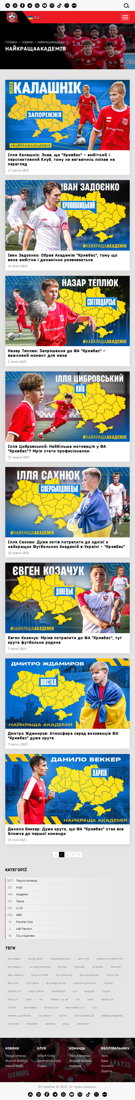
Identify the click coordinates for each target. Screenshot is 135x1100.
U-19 (75, 991)
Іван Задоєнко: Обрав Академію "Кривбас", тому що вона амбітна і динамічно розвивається (62, 257)
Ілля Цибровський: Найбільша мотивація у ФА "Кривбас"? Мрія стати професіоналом (57, 449)
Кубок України (36, 991)
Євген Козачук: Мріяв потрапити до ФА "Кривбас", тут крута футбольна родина (65, 640)
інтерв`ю (108, 983)
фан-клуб (13, 983)
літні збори (32, 983)
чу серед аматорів (40, 967)
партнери (115, 967)
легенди (62, 967)
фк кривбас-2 (15, 967)
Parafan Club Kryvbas (19, 1016)
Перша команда (15, 1056)
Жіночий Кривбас (16, 1061)
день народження (89, 975)
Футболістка (51, 1008)
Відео (104, 1061)
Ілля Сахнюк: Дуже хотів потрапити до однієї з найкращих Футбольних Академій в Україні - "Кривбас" (66, 544)
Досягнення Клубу (49, 1061)
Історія (12, 1008)
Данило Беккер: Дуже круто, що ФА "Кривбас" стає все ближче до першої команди (66, 831)
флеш (66, 1024)
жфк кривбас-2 (16, 975)
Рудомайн (79, 967)
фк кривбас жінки (56, 983)
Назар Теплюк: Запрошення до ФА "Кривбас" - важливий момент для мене (56, 353)
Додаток (106, 1071)
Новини (27, 42)
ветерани (50, 1024)
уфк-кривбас (30, 1008)
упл (78, 999)
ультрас (63, 1016)
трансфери (32, 1024)
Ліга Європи (45, 1016)
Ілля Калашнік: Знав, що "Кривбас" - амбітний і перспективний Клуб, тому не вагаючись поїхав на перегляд (61, 159)
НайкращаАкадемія (51, 42)
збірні (90, 999)
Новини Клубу (14, 1066)
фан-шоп (13, 999)
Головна (11, 42)
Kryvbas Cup (14, 991)
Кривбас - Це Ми (59, 999)
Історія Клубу (46, 1056)
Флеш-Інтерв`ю (39, 975)
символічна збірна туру (110, 959)
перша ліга (113, 975)
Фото (104, 1056)
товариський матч (60, 959)
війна (29, 999)
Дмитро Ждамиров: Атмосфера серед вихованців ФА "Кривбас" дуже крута (63, 736)
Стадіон (42, 1066)
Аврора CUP (107, 999)
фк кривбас (14, 959)
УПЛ (41, 999)
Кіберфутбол (58, 991)
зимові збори (35, 959)
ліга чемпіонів (64, 975)
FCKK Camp (13, 1024)
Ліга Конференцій (84, 1016)
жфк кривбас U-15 (75, 1008)
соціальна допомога (84, 983)
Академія (89, 991)
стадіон (106, 991)
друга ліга (83, 959)
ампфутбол (83, 1024)
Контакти (107, 1066)
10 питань (97, 967)
